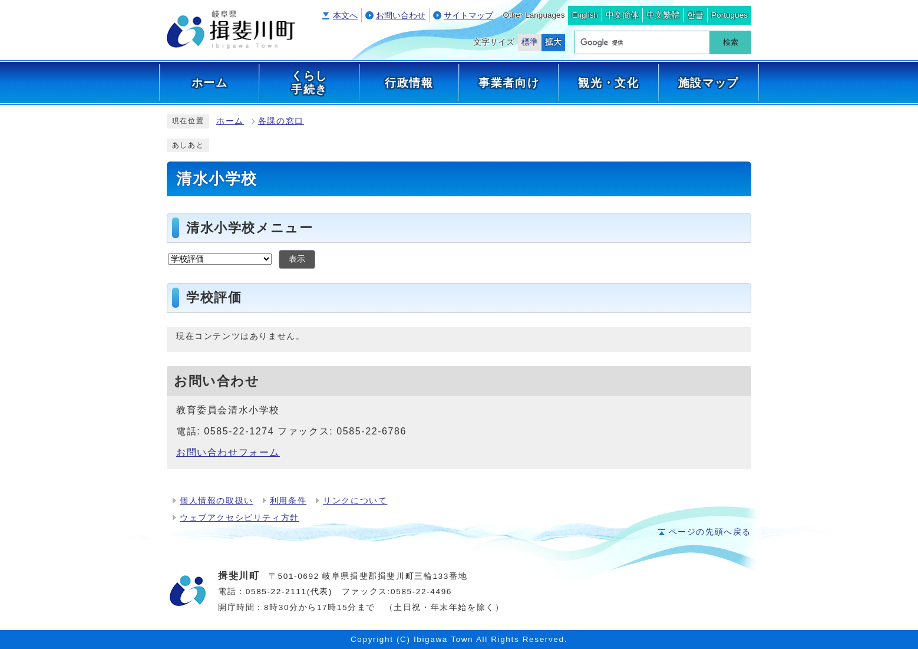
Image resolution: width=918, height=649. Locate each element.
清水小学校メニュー (249, 227)
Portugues (729, 15)
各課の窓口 (281, 121)
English (585, 15)
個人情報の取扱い (216, 500)
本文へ (345, 15)
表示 (297, 259)
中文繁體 (662, 15)
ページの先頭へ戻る (710, 532)
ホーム (230, 121)
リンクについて (355, 500)
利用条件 (288, 500)
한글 (695, 15)
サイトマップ (468, 15)
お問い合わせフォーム (228, 452)
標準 (529, 42)
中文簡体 (622, 15)
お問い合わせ (400, 15)
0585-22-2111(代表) (289, 591)
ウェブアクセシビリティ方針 (239, 517)
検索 (730, 42)
